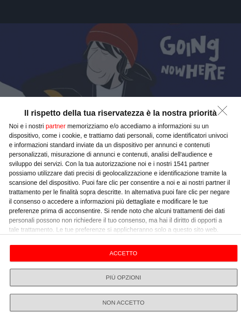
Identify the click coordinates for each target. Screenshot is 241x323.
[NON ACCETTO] (225, 113)
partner (56, 126)
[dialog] (120, 210)
